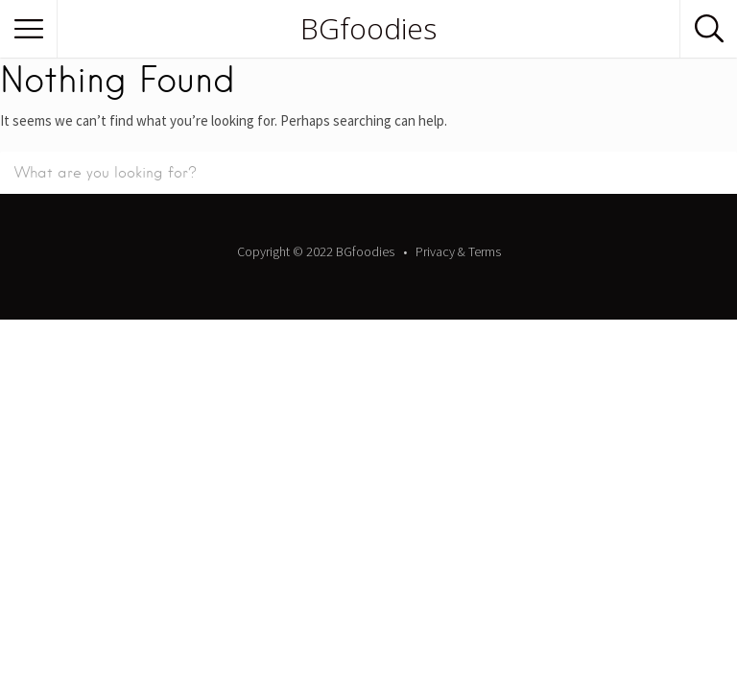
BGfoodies (368, 29)
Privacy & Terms (458, 251)
